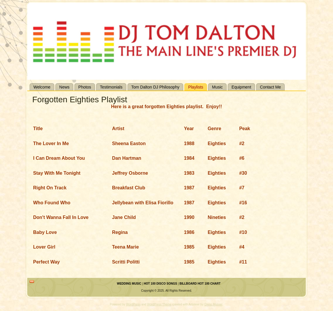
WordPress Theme (159, 304)
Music (217, 87)
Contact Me (270, 87)
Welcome (41, 87)
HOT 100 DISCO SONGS (160, 283)
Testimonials (111, 87)
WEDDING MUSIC (129, 283)
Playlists (195, 87)
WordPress (133, 304)
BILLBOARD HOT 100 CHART (199, 283)
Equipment (241, 87)
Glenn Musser (213, 304)
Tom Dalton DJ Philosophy (155, 87)
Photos (84, 87)
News (64, 87)
